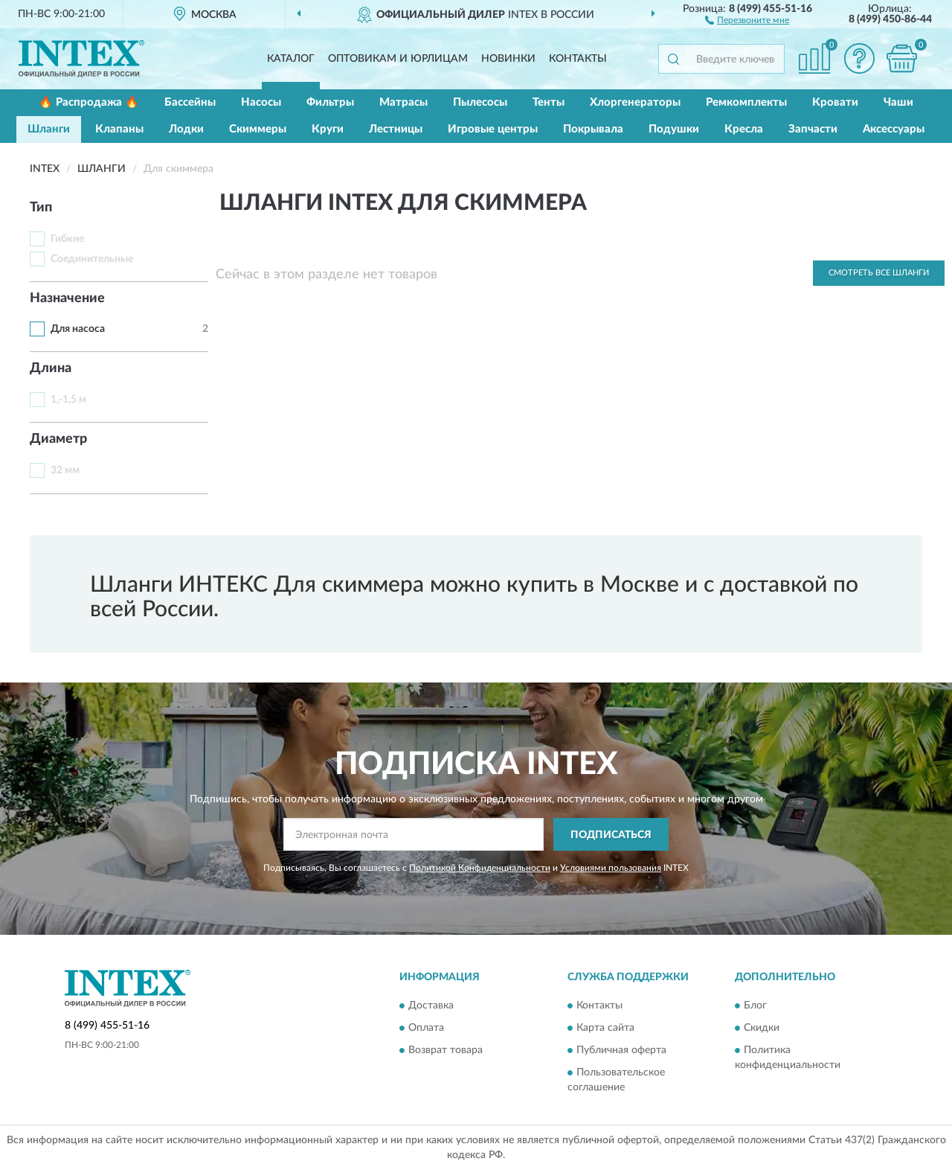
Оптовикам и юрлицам (398, 59)
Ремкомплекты (746, 102)
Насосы (261, 102)
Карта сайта (605, 1028)
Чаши (898, 102)
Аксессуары (893, 129)
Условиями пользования (610, 867)
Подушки (674, 129)
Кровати (835, 102)
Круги (328, 129)
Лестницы (395, 129)
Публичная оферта (621, 1050)
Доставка (431, 1005)
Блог (755, 1005)
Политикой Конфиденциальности (479, 867)
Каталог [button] (291, 59)
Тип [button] (41, 207)
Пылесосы (480, 102)
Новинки (508, 59)
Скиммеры (257, 129)
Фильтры (330, 102)
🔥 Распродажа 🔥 (89, 102)
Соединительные (92, 259)
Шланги (49, 129)
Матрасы (403, 102)
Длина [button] (50, 368)
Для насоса (78, 329)
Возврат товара (445, 1050)
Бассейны (190, 102)
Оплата (426, 1028)
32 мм (65, 470)
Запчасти (812, 129)
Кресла (743, 129)
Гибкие (67, 239)
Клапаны (119, 129)
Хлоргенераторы (635, 102)
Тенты (549, 102)
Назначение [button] (67, 298)
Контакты (578, 59)
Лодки (186, 129)
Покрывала (593, 129)
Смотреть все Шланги (879, 273)
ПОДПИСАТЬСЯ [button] (611, 835)
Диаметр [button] (58, 439)
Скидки (761, 1028)
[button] (747, 19)
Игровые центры (493, 129)
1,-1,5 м (68, 399)
